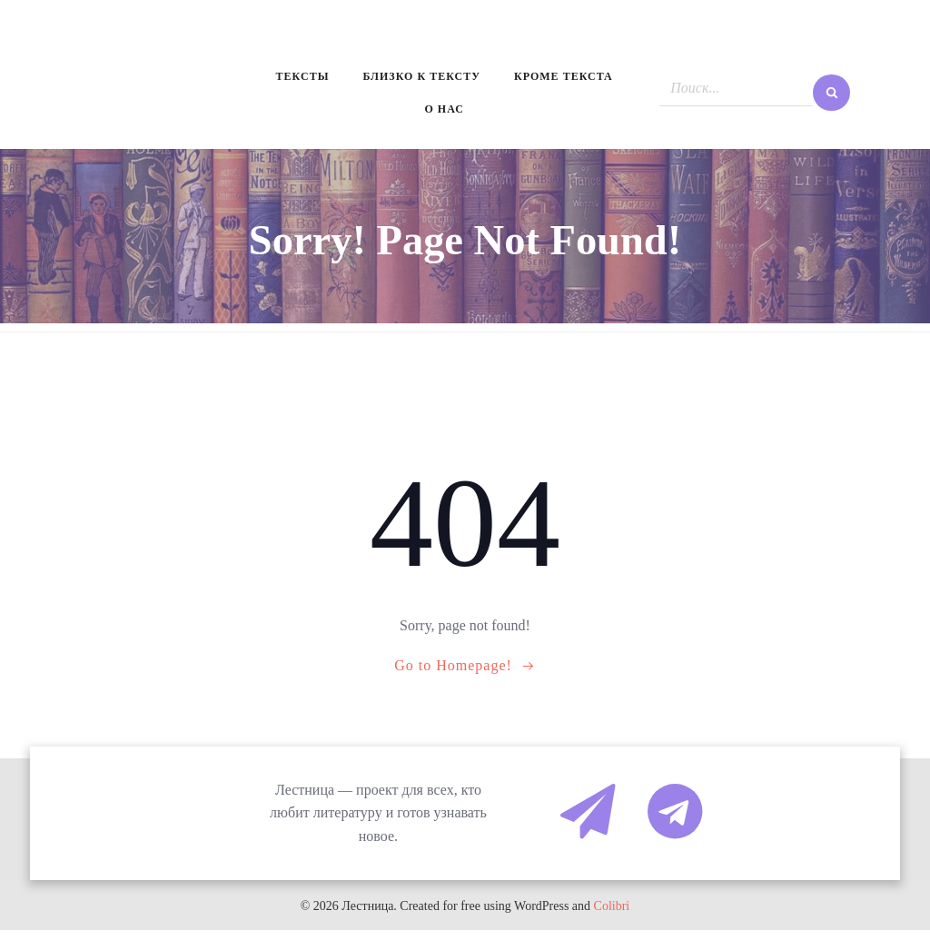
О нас (444, 113)
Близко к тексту (422, 79)
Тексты (300, 79)
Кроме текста (566, 79)
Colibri (612, 916)
